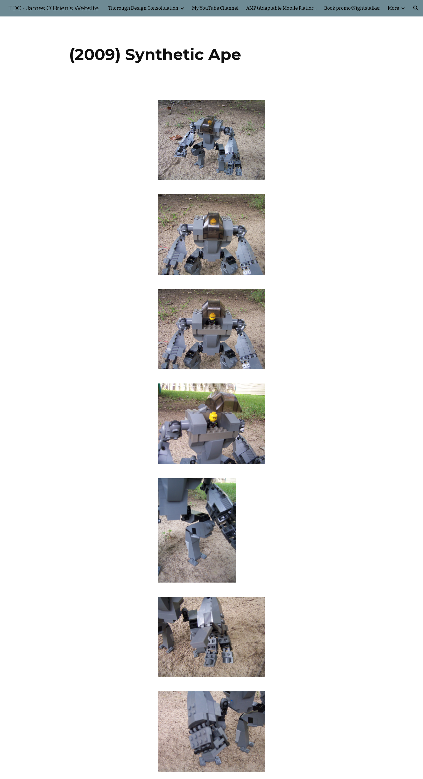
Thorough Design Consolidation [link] (143, 8)
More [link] (393, 8)
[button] (416, 8)
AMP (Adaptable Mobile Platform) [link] (281, 8)
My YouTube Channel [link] (215, 8)
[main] (155, 54)
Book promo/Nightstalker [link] (352, 8)
